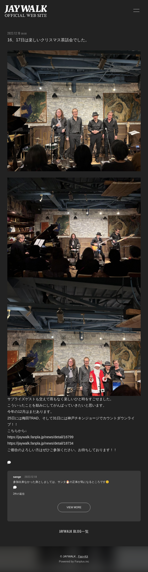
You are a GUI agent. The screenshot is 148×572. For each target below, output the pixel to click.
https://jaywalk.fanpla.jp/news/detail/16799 (40, 437)
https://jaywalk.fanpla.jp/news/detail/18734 (40, 443)
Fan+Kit (83, 556)
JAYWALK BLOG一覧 (74, 531)
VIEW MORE (74, 507)
